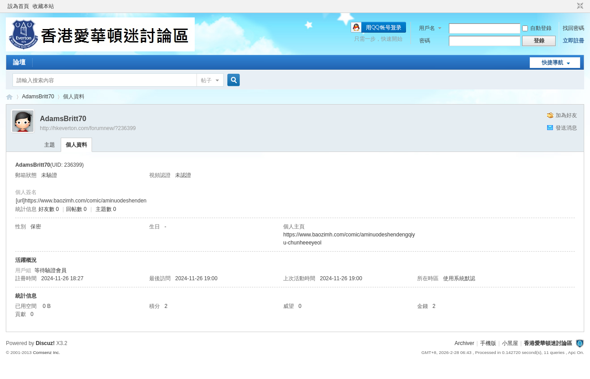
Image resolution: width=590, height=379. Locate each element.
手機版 (488, 343)
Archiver (464, 343)
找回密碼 (573, 28)
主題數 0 (106, 209)
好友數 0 (48, 209)
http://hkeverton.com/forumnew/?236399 (88, 128)
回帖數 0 (76, 209)
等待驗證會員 (50, 270)
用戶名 (427, 28)
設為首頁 (18, 6)
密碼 (424, 41)
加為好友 (566, 115)
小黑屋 (510, 343)
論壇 (19, 62)
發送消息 (566, 128)
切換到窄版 (579, 6)
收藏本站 (43, 6)
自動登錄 (537, 28)
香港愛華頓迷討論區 (9, 96)
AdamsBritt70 (38, 96)
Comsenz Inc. (46, 352)
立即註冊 (573, 41)
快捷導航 (552, 62)
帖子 (206, 80)
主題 (49, 145)
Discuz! (45, 343)
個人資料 (76, 145)
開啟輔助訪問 (571, 6)
